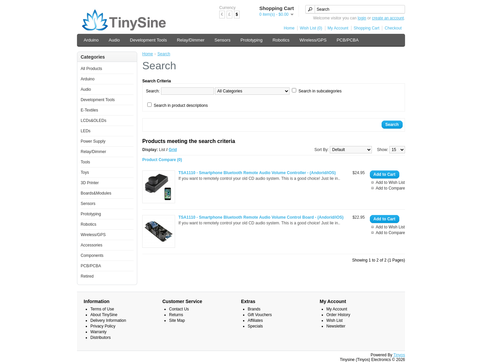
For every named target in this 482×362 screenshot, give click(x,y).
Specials (255, 326)
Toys (85, 172)
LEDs (85, 131)
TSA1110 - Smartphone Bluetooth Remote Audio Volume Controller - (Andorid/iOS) (257, 172)
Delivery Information (108, 320)
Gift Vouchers (260, 314)
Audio (114, 40)
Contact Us (179, 309)
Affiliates (255, 320)
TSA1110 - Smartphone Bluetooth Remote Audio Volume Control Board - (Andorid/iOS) (260, 217)
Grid (173, 149)
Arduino (91, 40)
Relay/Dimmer (190, 40)
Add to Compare (390, 188)
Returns (176, 314)
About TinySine (103, 314)
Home (289, 28)
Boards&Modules (96, 193)
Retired (87, 276)
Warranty (98, 332)
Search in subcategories (320, 91)
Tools (85, 162)
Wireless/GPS (313, 40)
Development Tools (148, 40)
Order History (338, 314)
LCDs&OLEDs (93, 120)
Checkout (393, 28)
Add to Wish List (390, 182)
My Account (338, 28)
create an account (388, 18)
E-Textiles (89, 110)
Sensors (223, 40)
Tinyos (399, 355)
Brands (254, 309)
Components (92, 255)
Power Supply (93, 141)
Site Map (177, 320)
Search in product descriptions (181, 105)
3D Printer (90, 182)
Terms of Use (102, 309)
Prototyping (251, 40)
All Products (91, 68)
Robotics (281, 40)
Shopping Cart (367, 28)
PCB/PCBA (348, 40)
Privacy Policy (102, 326)
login (362, 18)
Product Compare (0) (162, 159)
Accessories (91, 245)
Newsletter (335, 326)
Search (163, 54)
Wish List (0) (311, 28)
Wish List (334, 320)
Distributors (100, 337)
